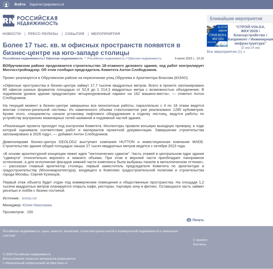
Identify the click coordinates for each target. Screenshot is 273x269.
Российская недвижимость (23, 58)
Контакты (199, 244)
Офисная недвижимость (64, 58)
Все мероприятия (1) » (226, 52)
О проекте (200, 239)
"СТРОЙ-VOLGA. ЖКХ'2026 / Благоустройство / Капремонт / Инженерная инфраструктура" (250, 37)
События (74, 34)
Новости (11, 34)
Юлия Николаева (37, 205)
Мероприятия (105, 34)
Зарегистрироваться (46, 4)
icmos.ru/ (29, 198)
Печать (198, 220)
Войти (20, 4)
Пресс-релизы (43, 34)
